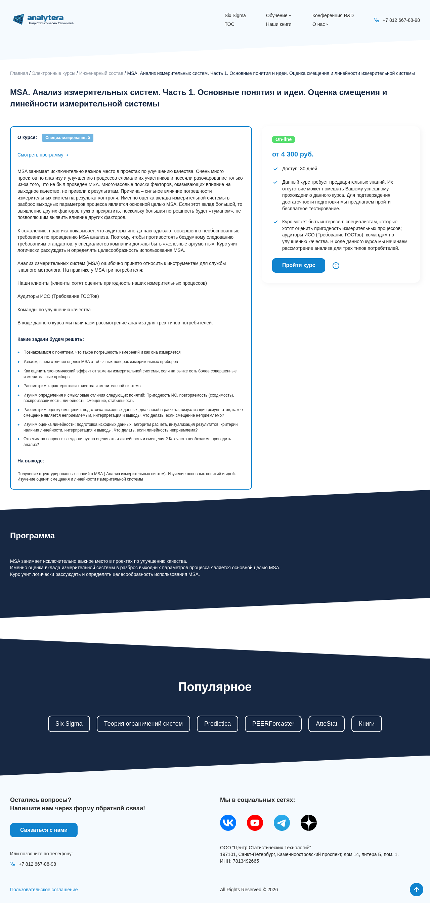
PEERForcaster (273, 723)
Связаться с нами (44, 830)
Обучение (279, 15)
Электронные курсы (53, 73)
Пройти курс (298, 265)
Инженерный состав (101, 73)
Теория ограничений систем (143, 723)
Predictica (217, 723)
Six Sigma (235, 15)
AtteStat (326, 723)
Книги (367, 723)
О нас (321, 24)
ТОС (229, 24)
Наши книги (278, 24)
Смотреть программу (43, 154)
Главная (19, 73)
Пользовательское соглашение (44, 889)
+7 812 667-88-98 (33, 864)
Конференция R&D (333, 15)
